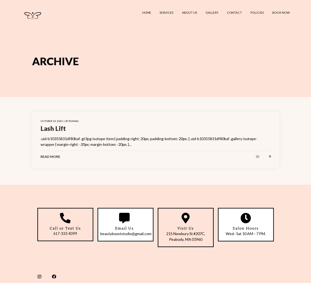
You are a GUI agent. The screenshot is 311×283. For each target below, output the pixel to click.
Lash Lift (53, 128)
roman (74, 121)
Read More (50, 156)
